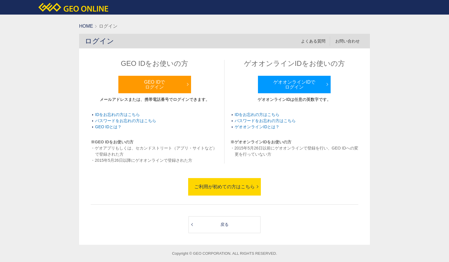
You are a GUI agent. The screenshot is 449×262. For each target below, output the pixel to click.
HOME (86, 26)
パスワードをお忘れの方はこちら (125, 120)
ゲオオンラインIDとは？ (257, 126)
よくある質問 (313, 41)
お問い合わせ (347, 41)
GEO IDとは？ (108, 126)
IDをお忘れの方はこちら (117, 114)
